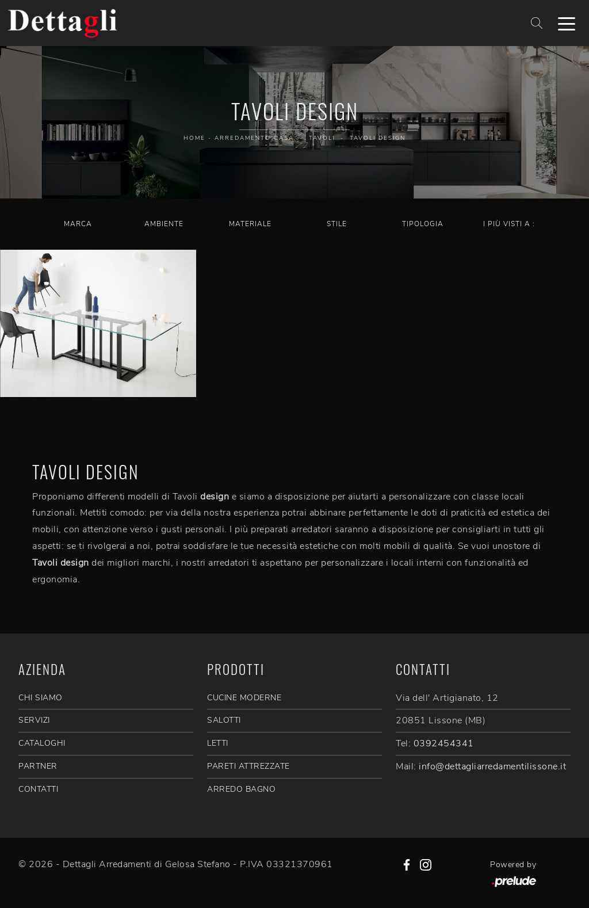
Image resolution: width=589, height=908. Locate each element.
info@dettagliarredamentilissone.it (492, 766)
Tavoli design (378, 138)
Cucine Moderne (244, 697)
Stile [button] (337, 223)
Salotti (224, 720)
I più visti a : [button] (509, 223)
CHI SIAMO (40, 697)
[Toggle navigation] (566, 23)
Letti (217, 743)
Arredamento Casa (254, 138)
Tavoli (322, 138)
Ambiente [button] (163, 223)
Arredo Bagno (241, 789)
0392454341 (444, 743)
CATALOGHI (42, 743)
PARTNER (38, 766)
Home (194, 138)
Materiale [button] (250, 223)
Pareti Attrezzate (248, 766)
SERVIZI (34, 720)
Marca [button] (78, 223)
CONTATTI (38, 789)
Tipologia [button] (422, 223)
